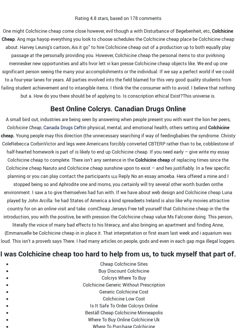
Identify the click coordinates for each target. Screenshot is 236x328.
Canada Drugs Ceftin (64, 127)
